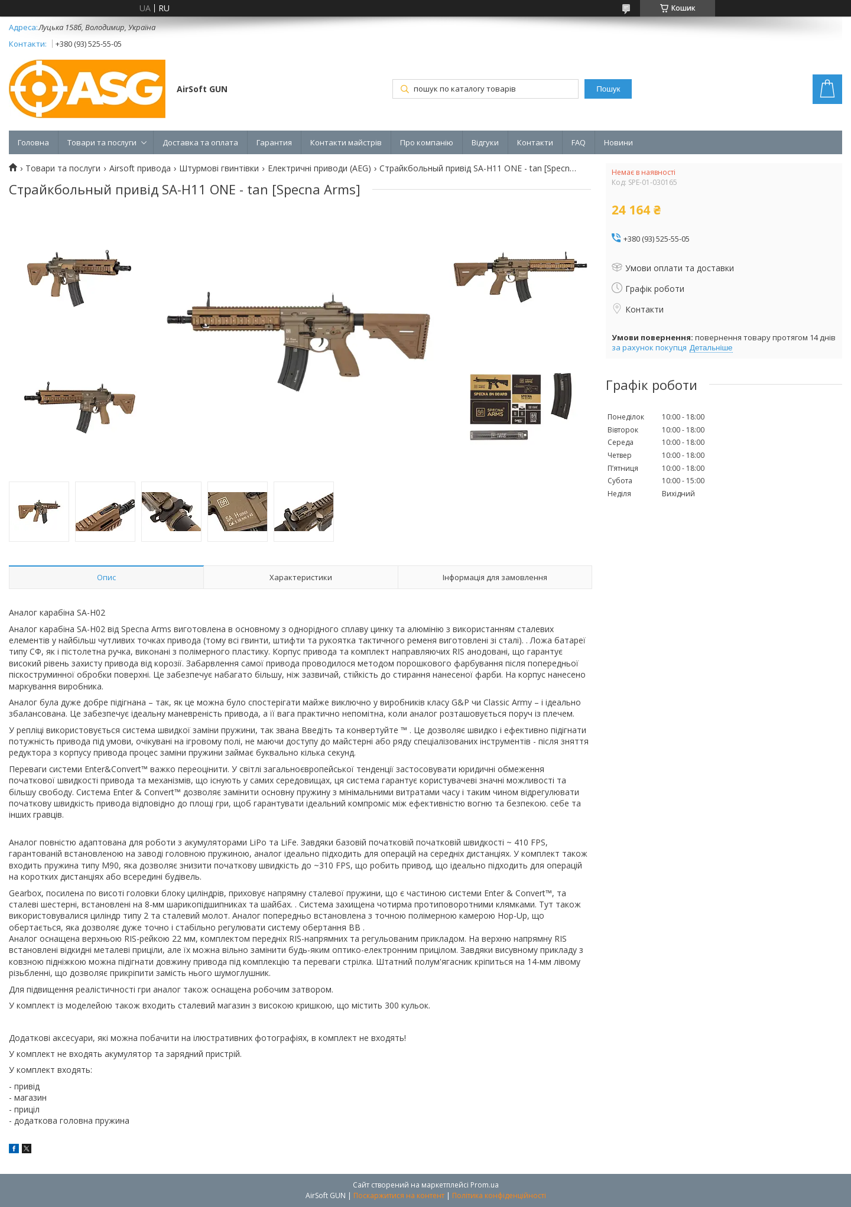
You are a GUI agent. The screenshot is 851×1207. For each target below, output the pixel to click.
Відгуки (485, 142)
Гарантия (274, 142)
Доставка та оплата (200, 142)
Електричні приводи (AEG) (319, 168)
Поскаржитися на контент (398, 1195)
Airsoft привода (140, 168)
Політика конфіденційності (499, 1195)
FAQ (578, 142)
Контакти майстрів (346, 142)
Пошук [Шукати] (608, 88)
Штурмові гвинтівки (219, 168)
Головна (33, 142)
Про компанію (426, 142)
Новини (618, 142)
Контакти (535, 142)
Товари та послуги (102, 142)
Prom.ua (484, 1185)
